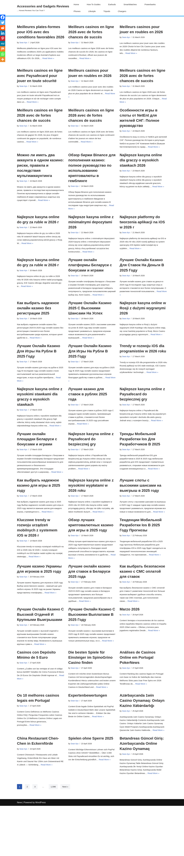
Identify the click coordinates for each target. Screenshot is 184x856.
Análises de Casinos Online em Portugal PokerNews (137, 699)
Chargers (123, 11)
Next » (66, 837)
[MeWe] (2, 43)
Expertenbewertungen (87, 742)
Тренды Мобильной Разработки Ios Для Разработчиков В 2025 (140, 466)
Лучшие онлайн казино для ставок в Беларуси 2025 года (89, 610)
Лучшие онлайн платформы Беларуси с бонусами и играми (90, 283)
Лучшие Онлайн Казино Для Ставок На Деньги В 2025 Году (142, 283)
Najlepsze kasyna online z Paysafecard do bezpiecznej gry (142, 420)
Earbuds (113, 4)
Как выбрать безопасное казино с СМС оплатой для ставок (142, 610)
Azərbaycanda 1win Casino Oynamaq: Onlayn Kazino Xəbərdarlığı (142, 747)
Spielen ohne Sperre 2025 (90, 787)
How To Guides (94, 4)
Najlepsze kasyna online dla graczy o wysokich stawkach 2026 (141, 171)
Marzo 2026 (130, 650)
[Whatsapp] (2, 54)
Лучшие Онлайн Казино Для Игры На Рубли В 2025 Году (38, 375)
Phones (77, 11)
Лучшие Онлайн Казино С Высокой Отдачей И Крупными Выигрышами (40, 655)
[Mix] (2, 49)
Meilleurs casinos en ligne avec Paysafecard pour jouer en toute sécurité (40, 80)
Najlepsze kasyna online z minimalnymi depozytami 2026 (91, 235)
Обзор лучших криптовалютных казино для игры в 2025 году (90, 562)
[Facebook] (2, 17)
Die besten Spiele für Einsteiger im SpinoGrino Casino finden (90, 699)
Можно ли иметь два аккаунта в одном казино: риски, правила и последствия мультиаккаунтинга (40, 176)
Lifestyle (92, 11)
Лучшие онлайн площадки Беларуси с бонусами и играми (37, 466)
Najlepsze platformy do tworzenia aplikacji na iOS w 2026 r (142, 235)
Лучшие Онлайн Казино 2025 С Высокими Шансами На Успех (89, 331)
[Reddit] (2, 27)
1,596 (53, 837)
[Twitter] (2, 22)
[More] (2, 59)
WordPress (40, 853)
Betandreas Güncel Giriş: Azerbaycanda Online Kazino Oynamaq (142, 792)
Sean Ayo (23, 43)
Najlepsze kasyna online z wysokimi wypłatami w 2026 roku (91, 517)
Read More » (86, 59)
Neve (19, 853)
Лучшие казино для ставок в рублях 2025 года (87, 420)
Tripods (107, 11)
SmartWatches (131, 4)
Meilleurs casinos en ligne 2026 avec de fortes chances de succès (91, 32)
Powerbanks (152, 4)
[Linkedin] (2, 33)
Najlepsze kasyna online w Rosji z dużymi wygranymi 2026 (143, 331)
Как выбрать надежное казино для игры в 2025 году (38, 517)
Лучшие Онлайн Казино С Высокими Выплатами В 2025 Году (91, 655)
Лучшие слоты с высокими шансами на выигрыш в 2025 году (140, 517)
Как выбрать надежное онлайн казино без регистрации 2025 (38, 331)
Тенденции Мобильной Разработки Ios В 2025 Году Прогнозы (141, 562)
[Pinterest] (2, 38)
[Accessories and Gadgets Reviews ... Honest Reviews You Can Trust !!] (43, 8)
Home (76, 4)
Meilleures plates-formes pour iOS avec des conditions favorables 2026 (40, 32)
